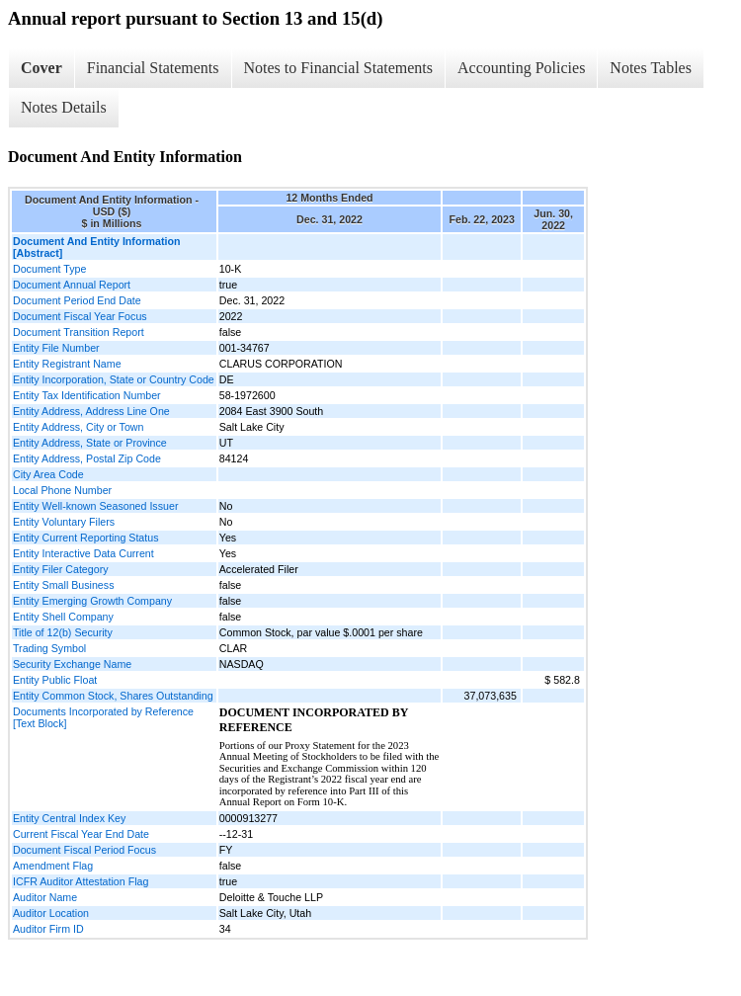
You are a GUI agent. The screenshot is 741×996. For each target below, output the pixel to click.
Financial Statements (153, 67)
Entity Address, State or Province (90, 443)
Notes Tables (651, 67)
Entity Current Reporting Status (85, 537)
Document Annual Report (71, 284)
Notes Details (64, 107)
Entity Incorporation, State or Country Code (113, 379)
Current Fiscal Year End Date (81, 834)
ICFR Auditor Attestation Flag (80, 881)
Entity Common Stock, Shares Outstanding (113, 696)
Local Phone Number (62, 490)
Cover (41, 67)
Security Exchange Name (72, 664)
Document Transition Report (78, 332)
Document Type (49, 269)
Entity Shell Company (63, 616)
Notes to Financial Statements (339, 67)
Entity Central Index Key (69, 818)
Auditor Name (45, 897)
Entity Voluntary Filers (64, 522)
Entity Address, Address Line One (91, 411)
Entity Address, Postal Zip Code (87, 458)
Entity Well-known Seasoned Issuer (95, 506)
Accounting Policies (521, 67)
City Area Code (48, 474)
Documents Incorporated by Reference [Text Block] (103, 717)
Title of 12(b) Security (63, 632)
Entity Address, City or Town (78, 427)
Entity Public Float (55, 680)
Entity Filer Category (61, 569)
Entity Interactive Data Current (83, 553)
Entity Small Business (63, 585)
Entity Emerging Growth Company (92, 601)
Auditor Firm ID (48, 929)
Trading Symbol (49, 648)
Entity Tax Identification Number (87, 395)
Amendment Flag (53, 866)
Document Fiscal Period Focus (84, 850)
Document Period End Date (77, 300)
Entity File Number (56, 348)
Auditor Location (51, 913)
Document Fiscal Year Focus (80, 316)
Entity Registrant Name (67, 364)
